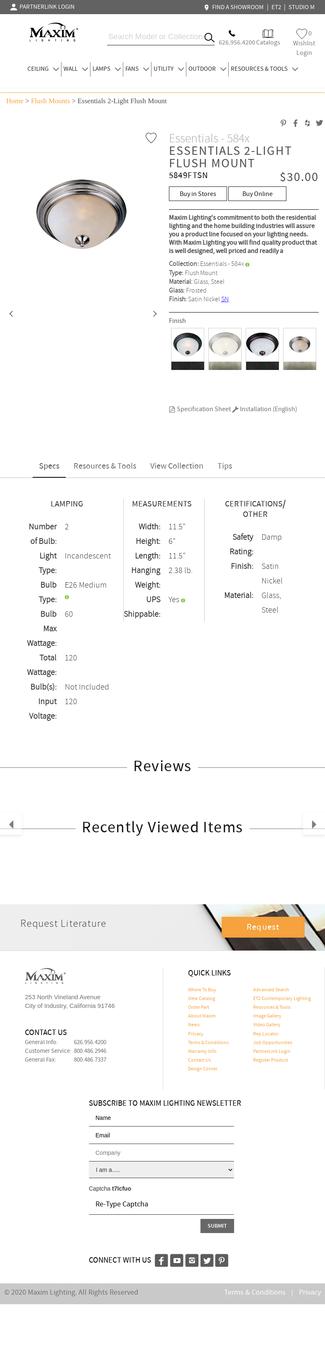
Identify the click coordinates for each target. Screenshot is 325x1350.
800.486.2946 (90, 1051)
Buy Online (257, 194)
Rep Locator (266, 1034)
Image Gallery (267, 1016)
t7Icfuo (121, 1188)
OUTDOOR (207, 69)
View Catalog (201, 998)
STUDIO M (301, 7)
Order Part (198, 1007)
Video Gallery (267, 1025)
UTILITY (169, 69)
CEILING (43, 69)
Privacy (195, 1034)
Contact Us (199, 1060)
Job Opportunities (272, 1043)
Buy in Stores (198, 194)
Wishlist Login (304, 43)
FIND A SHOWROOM (235, 7)
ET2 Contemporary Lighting (282, 998)
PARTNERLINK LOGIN (42, 7)
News (194, 1025)
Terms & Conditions (208, 1043)
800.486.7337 (90, 1060)
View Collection (176, 466)
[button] (10, 314)
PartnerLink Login (272, 1051)
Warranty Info (202, 1051)
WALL (76, 69)
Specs (49, 466)
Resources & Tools (104, 466)
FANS (137, 69)
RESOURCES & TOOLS (264, 69)
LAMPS (107, 69)
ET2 (276, 7)
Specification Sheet (200, 409)
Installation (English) (264, 409)
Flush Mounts (50, 101)
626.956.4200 (90, 1042)
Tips (224, 466)
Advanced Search (271, 990)
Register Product (270, 1060)
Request (263, 927)
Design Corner (202, 1069)
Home (15, 101)
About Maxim (202, 1016)
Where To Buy (202, 990)
